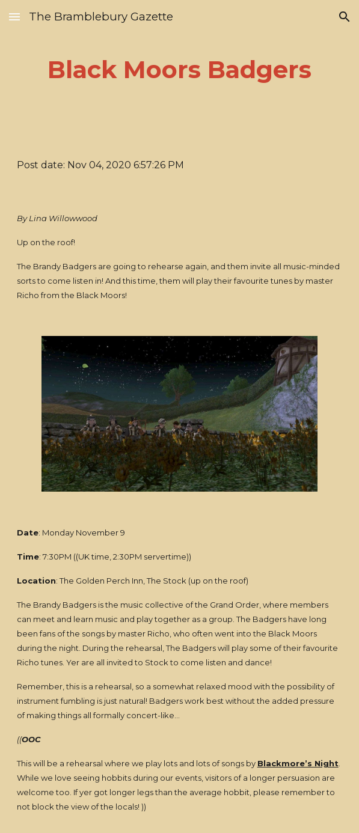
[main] (180, 69)
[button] (14, 16)
